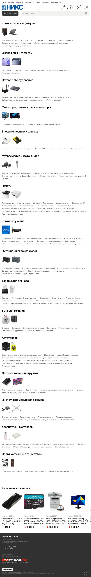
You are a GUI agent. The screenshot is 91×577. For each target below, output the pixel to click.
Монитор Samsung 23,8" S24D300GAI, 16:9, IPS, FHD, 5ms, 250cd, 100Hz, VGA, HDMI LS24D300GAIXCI (78, 521)
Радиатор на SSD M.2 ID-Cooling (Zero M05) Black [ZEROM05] (12, 521)
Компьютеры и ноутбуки (18, 23)
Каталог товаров (8, 2)
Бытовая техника (13, 310)
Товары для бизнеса (15, 280)
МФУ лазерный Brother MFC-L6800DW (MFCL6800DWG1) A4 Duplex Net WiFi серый (55, 521)
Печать (6, 185)
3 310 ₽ (29, 527)
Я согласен (7, 569)
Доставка (36, 2)
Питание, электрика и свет (19, 251)
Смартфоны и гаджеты (17, 53)
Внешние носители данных (20, 131)
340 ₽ (6, 527)
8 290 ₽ (73, 527)
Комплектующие (13, 221)
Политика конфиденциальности (12, 556)
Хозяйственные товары (17, 426)
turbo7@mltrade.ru (7, 542)
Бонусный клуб (56, 2)
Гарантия (45, 2)
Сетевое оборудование (17, 80)
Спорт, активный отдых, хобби (22, 454)
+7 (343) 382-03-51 (10, 537)
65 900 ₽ (52, 527)
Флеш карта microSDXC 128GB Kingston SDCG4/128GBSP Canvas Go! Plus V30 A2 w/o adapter (34, 521)
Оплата (28, 2)
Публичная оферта (7, 554)
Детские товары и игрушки (20, 373)
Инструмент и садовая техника (23, 399)
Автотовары (10, 337)
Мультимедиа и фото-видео (20, 156)
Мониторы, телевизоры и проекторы (26, 107)
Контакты (19, 2)
